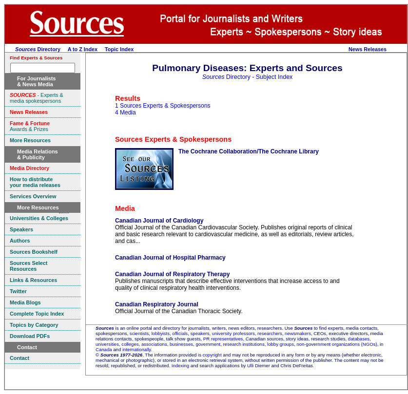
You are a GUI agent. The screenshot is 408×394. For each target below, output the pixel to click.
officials (180, 333)
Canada (104, 349)
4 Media (125, 112)
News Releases (368, 49)
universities (107, 344)
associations (154, 344)
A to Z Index (82, 49)
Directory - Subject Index (247, 77)
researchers (269, 333)
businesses (181, 344)
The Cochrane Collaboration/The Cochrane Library (248, 151)
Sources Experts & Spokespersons (173, 139)
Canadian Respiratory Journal (156, 304)
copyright (212, 354)
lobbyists (161, 333)
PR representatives (223, 338)
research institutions (243, 344)
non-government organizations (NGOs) (336, 344)
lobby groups (280, 344)
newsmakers (298, 333)
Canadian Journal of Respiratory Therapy (172, 274)
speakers (200, 333)
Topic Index (119, 49)
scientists (139, 333)
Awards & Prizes (30, 126)
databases (358, 338)
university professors (233, 333)
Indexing (180, 365)
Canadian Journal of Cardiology (159, 220)
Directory (37, 49)
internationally (136, 349)
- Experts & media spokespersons (36, 98)
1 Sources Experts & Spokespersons (162, 105)
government (207, 344)
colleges (129, 344)
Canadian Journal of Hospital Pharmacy (170, 257)
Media (125, 208)
